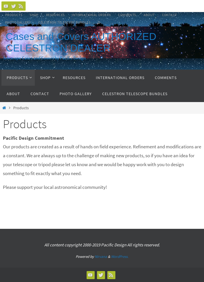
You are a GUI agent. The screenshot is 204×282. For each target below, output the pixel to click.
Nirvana (101, 256)
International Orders (91, 15)
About (149, 15)
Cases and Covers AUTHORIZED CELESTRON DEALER (81, 42)
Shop (34, 15)
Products (13, 15)
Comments (127, 15)
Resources (55, 15)
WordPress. (119, 256)
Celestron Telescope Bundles (64, 22)
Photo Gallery (18, 22)
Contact (169, 15)
